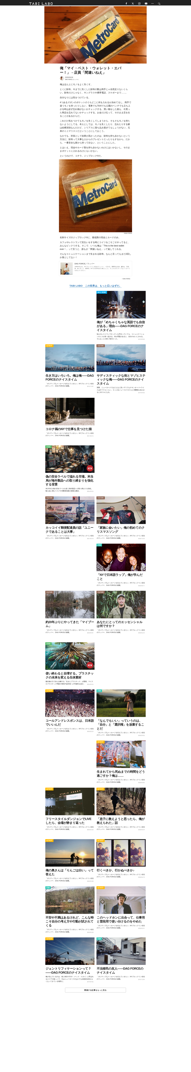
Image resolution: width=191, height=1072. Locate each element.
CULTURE (101, 347)
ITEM (99, 546)
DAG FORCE (126, 280)
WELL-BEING (102, 293)
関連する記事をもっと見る (95, 991)
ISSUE (48, 448)
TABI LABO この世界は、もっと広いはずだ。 (95, 287)
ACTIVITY (49, 347)
